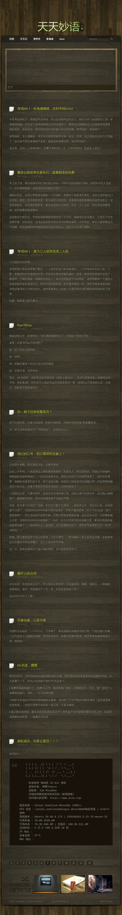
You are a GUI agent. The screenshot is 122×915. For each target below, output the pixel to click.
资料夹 (36, 38)
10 (66, 863)
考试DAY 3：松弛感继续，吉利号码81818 (45, 109)
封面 (11, 38)
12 (81, 863)
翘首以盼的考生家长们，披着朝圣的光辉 (46, 172)
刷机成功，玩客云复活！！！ (38, 741)
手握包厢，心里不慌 (31, 620)
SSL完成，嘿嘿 (27, 665)
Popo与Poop (24, 325)
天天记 (23, 38)
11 (73, 863)
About (62, 38)
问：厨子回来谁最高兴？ (34, 412)
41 (90, 863)
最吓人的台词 (26, 573)
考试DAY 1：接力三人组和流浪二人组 (42, 251)
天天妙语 (20, 901)
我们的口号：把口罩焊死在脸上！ (41, 454)
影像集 (50, 38)
